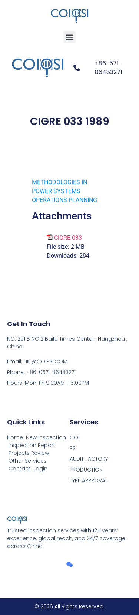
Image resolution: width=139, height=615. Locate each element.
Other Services (28, 460)
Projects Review (29, 453)
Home (15, 437)
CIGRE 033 (68, 237)
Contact (19, 468)
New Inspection (46, 437)
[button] (69, 37)
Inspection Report (32, 445)
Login (40, 468)
